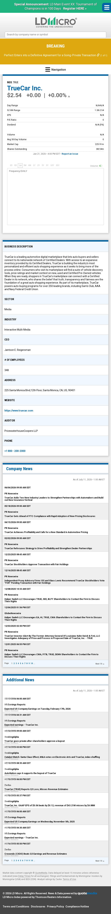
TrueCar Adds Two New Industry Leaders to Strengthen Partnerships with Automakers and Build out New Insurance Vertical (53, 498)
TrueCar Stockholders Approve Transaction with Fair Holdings (36, 564)
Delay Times (24, 876)
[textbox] (57, 34)
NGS (9, 82)
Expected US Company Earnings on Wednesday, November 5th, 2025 (39, 821)
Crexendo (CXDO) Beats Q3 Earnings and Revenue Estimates (35, 854)
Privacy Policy (55, 906)
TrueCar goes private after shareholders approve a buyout (34, 741)
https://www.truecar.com (18, 410)
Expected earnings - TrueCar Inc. (21, 725)
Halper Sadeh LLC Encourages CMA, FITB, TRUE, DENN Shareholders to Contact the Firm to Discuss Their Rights (51, 655)
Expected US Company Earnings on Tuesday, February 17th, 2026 (37, 709)
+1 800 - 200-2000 (14, 451)
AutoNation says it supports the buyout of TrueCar (30, 773)
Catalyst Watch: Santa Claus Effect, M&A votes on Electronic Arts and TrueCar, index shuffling (52, 757)
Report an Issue (70, 154)
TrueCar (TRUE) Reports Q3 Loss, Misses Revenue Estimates (36, 789)
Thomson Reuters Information (53, 897)
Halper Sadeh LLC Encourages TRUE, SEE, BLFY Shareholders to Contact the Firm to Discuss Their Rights (52, 600)
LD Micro (17, 893)
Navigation (55, 69)
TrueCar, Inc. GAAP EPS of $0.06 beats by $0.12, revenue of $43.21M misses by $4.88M (49, 805)
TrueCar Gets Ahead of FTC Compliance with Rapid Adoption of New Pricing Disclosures (49, 516)
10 (32, 663)
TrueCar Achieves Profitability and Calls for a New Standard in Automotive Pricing (46, 532)
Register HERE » (75, 8)
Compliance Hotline (77, 906)
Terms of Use (69, 879)
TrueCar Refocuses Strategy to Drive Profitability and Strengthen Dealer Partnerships (48, 548)
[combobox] (55, 35)
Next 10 (98, 664)
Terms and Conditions (16, 906)
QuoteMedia (41, 873)
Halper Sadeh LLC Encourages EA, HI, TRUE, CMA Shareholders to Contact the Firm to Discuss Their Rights (53, 618)
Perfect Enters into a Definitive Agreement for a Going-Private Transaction (52, 55)
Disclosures (38, 906)
